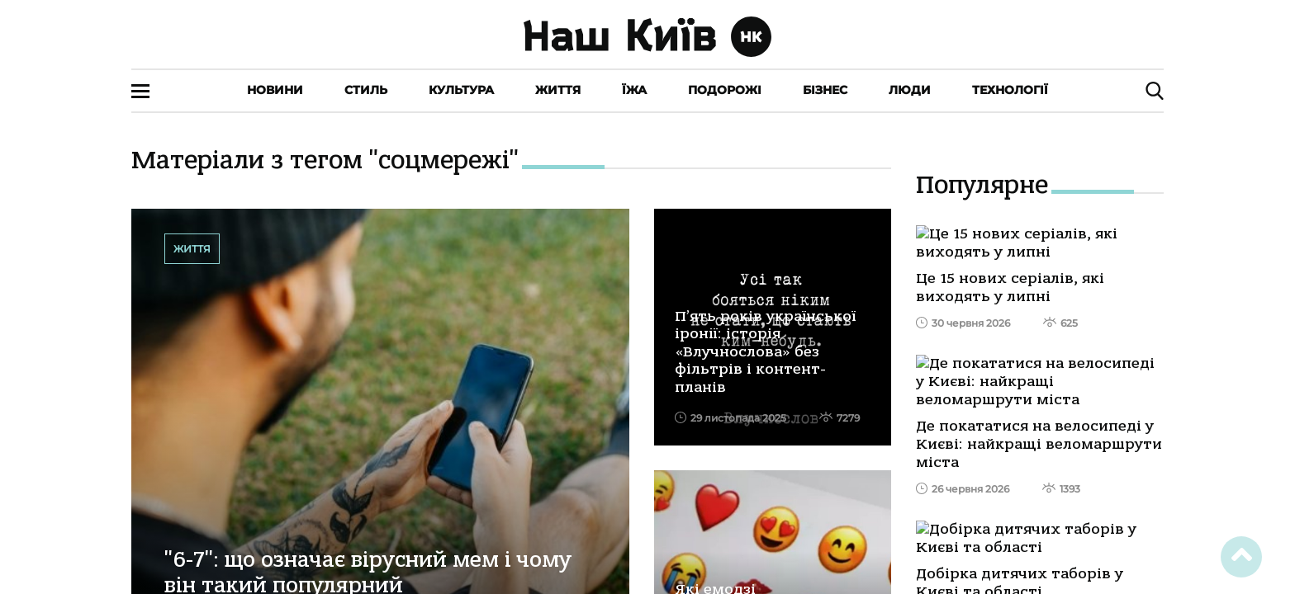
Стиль (365, 89)
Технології (1010, 89)
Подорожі (724, 89)
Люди (910, 89)
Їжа (634, 89)
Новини (275, 89)
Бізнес (825, 89)
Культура (461, 89)
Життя (558, 89)
